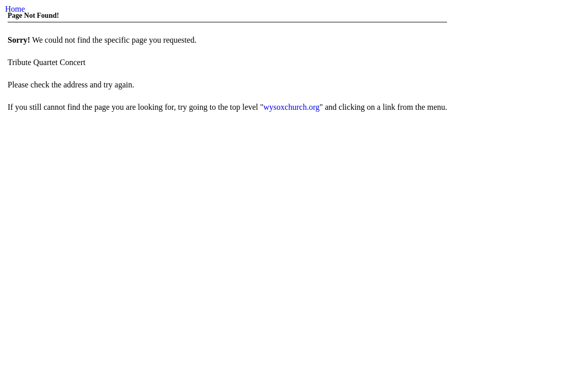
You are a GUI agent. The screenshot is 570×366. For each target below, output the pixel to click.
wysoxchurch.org (292, 107)
